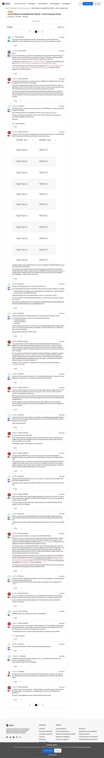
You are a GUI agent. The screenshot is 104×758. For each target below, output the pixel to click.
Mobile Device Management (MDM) (65, 734)
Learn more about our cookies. (82, 747)
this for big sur (38, 658)
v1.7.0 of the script (23, 538)
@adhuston (15, 689)
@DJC (14, 53)
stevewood (15, 50)
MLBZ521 (14, 78)
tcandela (14, 106)
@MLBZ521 (25, 55)
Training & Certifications (45, 731)
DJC (13, 37)
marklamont (15, 656)
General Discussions (20, 3)
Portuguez (15, 611)
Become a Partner (44, 742)
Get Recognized (55, 3)
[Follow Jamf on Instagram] (17, 737)
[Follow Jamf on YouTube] (13, 737)
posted (35, 595)
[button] (88, 3)
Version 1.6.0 (30, 286)
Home (7, 8)
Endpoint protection (84, 734)
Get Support (32, 3)
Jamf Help (42, 728)
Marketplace (42, 739)
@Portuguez (15, 625)
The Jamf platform (61, 728)
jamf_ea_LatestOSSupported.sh (36, 455)
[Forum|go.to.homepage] (6, 4)
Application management (62, 736)
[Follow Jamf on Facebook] (20, 737)
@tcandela (15, 134)
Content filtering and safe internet (88, 739)
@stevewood (37, 41)
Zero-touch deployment (62, 731)
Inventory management (62, 739)
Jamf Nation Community (45, 734)
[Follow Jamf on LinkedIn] (10, 737)
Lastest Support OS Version (48, 112)
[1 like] (18, 124)
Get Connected (43, 3)
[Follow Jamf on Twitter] (7, 737)
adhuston (14, 671)
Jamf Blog (42, 736)
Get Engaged (66, 3)
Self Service (82, 728)
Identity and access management (88, 731)
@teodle (14, 81)
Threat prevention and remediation (88, 736)
